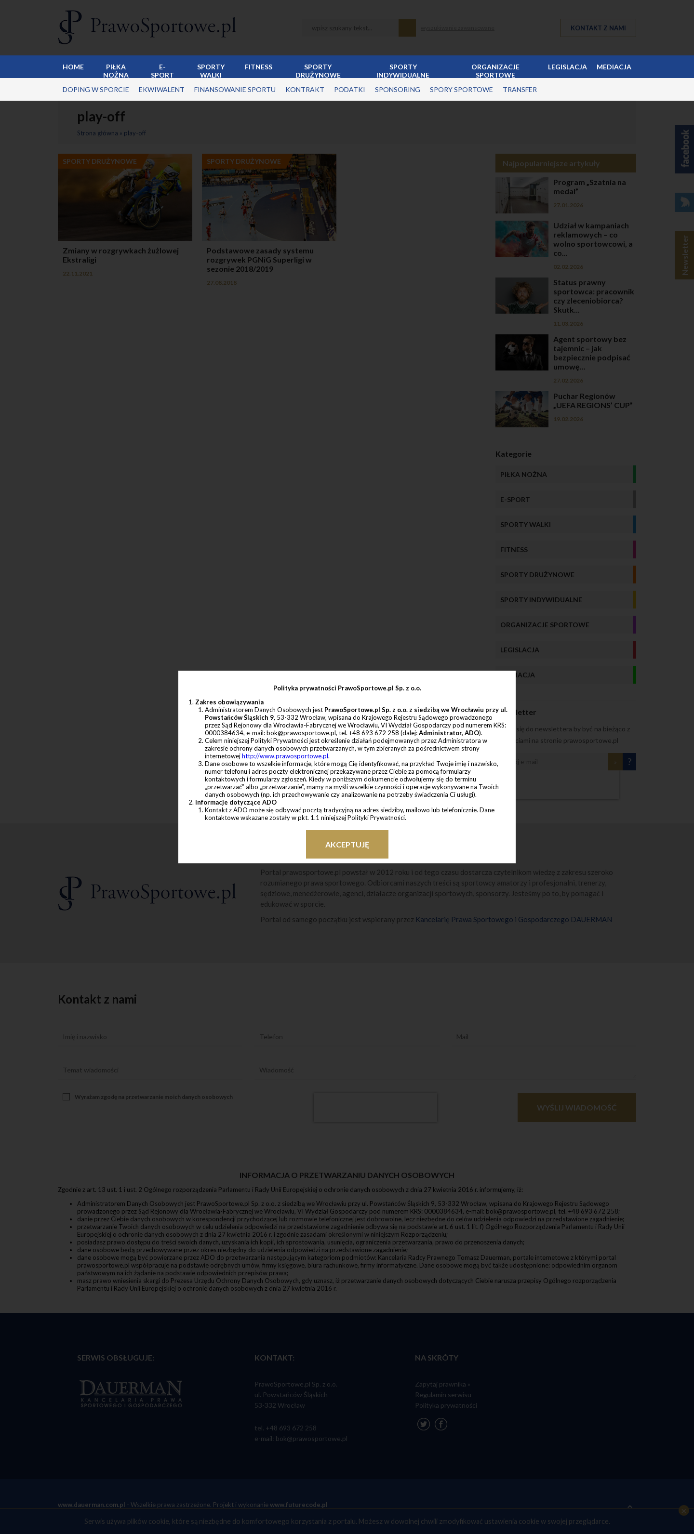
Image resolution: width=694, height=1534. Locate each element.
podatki (349, 89)
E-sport (162, 70)
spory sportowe (461, 89)
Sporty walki (211, 70)
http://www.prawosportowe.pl (285, 756)
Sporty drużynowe (318, 70)
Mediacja (614, 67)
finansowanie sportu (235, 89)
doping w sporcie (96, 89)
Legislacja (567, 67)
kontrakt (304, 89)
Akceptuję (347, 844)
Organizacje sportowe (495, 70)
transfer (520, 89)
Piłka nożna (116, 70)
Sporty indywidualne (402, 70)
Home (73, 67)
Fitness (258, 67)
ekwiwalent (162, 89)
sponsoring (397, 89)
